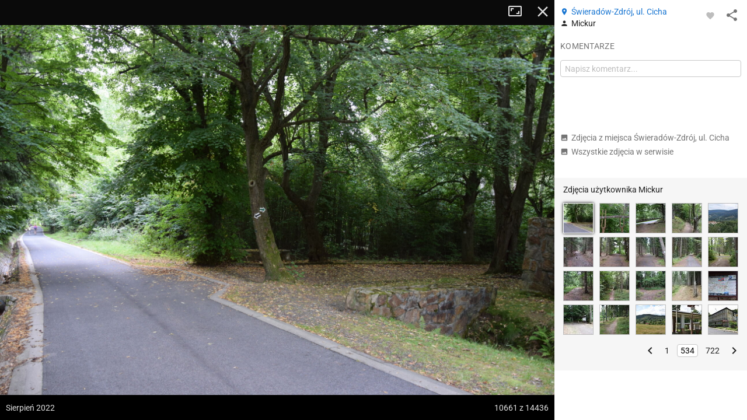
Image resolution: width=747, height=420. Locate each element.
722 (713, 350)
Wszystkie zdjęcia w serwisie (616, 151)
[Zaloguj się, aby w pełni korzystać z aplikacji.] (710, 15)
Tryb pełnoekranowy (519, 11)
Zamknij (542, 11)
